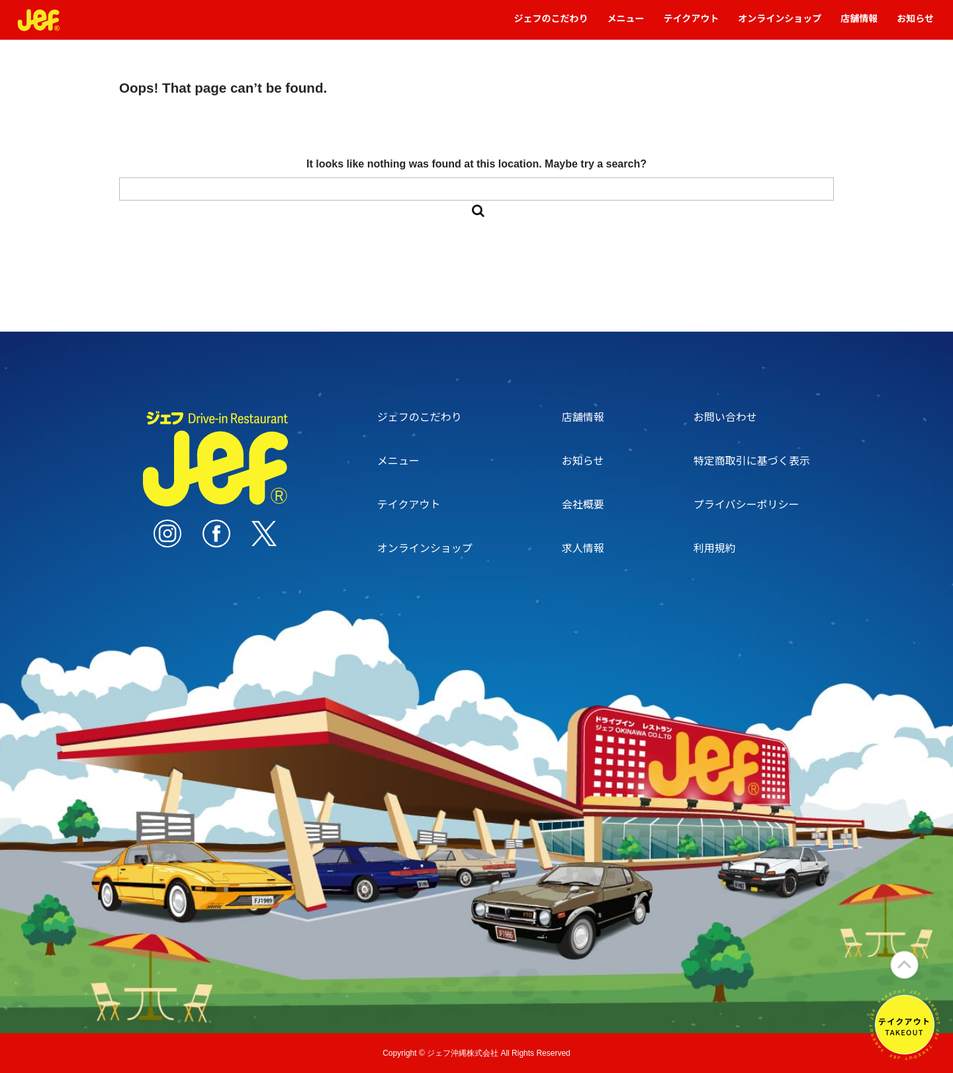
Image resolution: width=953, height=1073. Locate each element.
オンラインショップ (779, 24)
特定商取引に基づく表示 (752, 460)
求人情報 (583, 547)
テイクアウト (691, 24)
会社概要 (583, 504)
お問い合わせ (725, 416)
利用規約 (715, 547)
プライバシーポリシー (746, 504)
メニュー (626, 24)
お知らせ (915, 24)
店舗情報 (859, 24)
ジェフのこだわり (551, 24)
